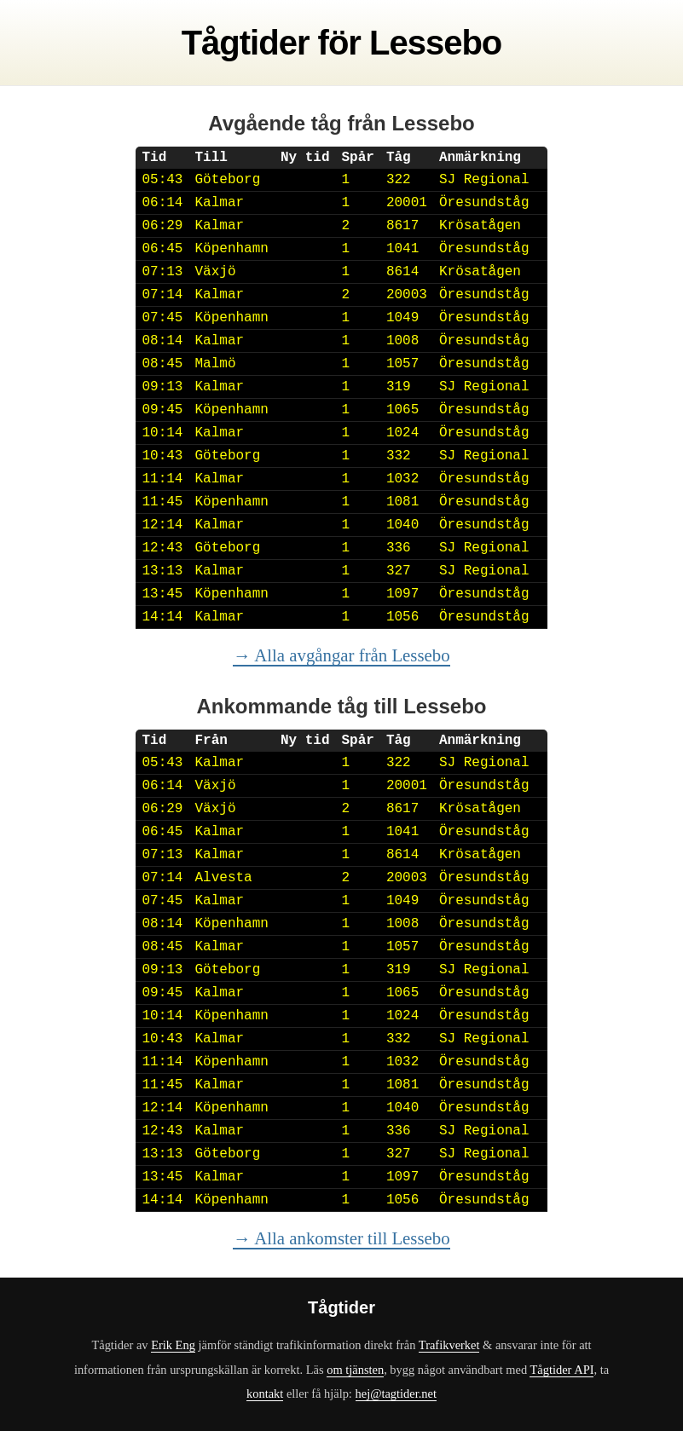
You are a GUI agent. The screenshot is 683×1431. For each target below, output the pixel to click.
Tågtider (246, 42)
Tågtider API (561, 1369)
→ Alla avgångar (341, 655)
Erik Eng (173, 1345)
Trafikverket (449, 1345)
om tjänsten (355, 1369)
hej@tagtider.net (396, 1393)
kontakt (264, 1393)
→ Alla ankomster (341, 1238)
